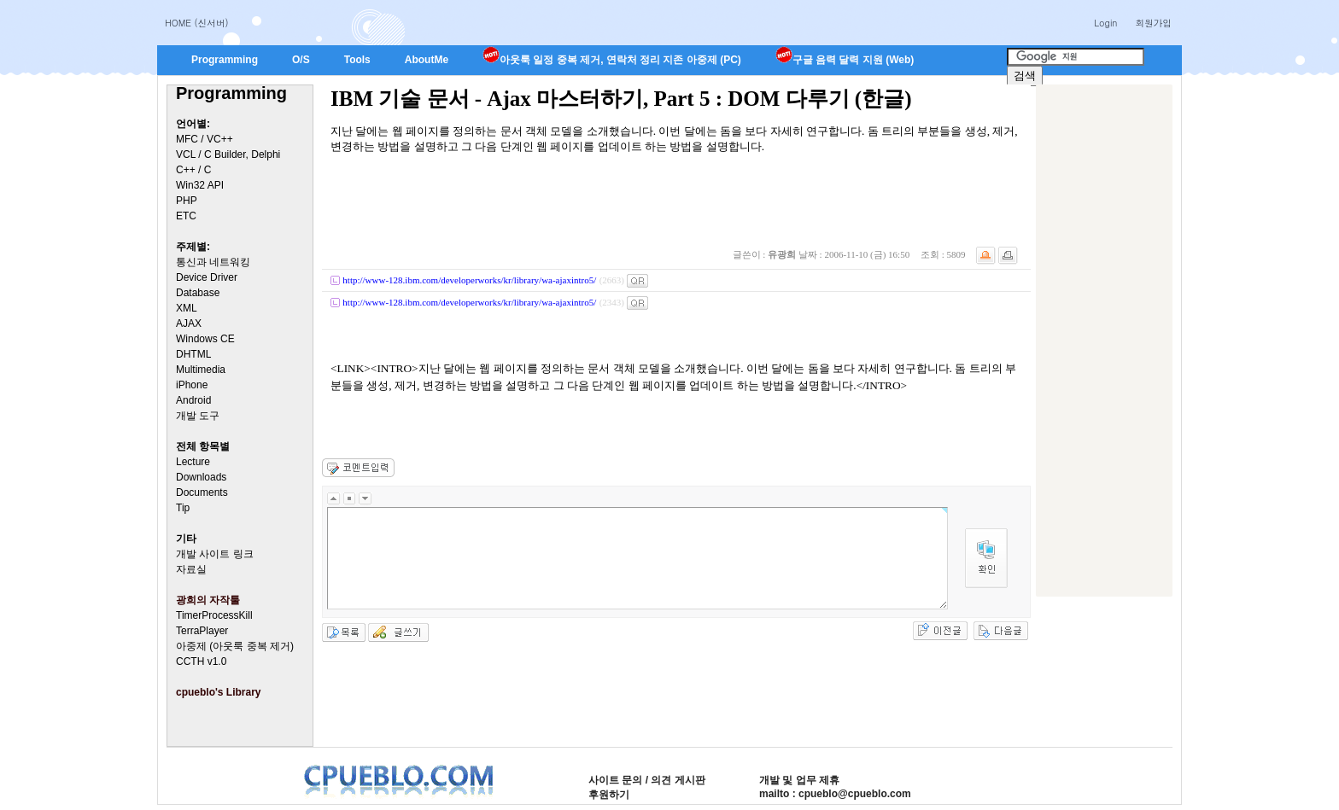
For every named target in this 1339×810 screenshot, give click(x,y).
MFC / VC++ (204, 139)
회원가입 (1153, 22)
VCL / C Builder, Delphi (228, 154)
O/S (301, 60)
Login (1105, 22)
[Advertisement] (1104, 340)
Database (197, 293)
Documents (202, 492)
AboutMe (426, 60)
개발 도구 (197, 416)
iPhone (192, 385)
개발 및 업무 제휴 (799, 780)
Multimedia (200, 370)
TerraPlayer (202, 631)
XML (186, 308)
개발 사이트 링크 (215, 554)
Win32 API (200, 185)
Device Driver (206, 277)
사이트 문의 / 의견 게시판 (646, 780)
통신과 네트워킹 (213, 262)
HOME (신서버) (197, 22)
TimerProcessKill (214, 615)
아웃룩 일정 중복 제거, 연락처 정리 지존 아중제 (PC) (611, 60)
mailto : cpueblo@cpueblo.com (835, 794)
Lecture (193, 462)
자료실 (191, 569)
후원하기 (608, 795)
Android (193, 400)
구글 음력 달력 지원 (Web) (844, 60)
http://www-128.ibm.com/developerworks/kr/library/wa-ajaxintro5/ (469, 280)
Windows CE (205, 339)
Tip (183, 508)
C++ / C (193, 170)
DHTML (193, 354)
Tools (357, 60)
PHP (186, 201)
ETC (186, 216)
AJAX (189, 323)
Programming (224, 60)
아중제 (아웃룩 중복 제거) (235, 646)
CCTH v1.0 (201, 661)
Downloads (201, 477)
